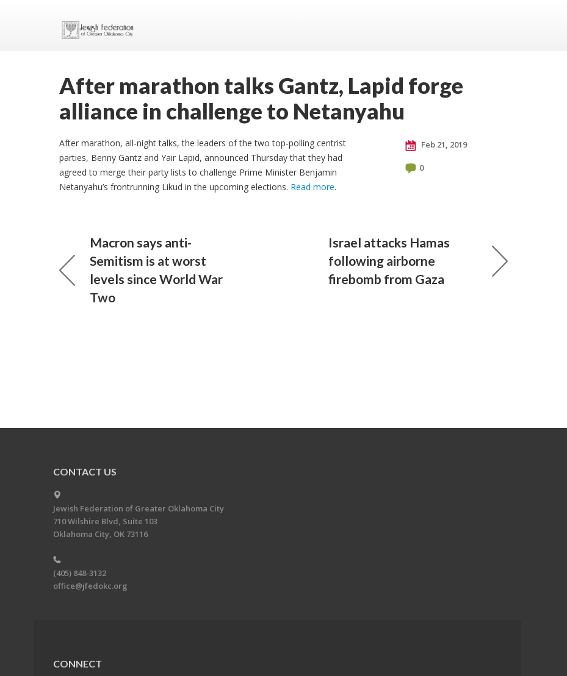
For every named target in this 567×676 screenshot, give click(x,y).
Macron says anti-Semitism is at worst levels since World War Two (141, 270)
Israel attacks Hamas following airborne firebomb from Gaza (418, 260)
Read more (312, 187)
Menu (494, 26)
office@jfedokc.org (90, 585)
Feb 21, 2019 (436, 145)
